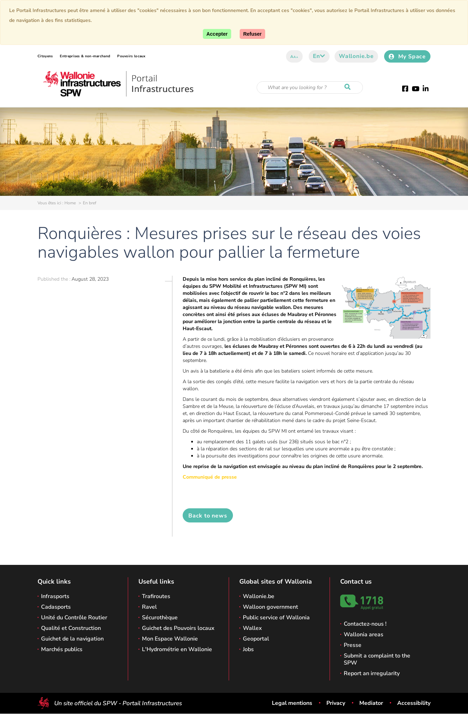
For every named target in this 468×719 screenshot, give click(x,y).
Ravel (149, 606)
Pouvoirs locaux (131, 56)
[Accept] (217, 34)
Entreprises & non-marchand (85, 56)
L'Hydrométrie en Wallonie (177, 649)
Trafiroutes (156, 596)
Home (70, 203)
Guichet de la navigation (72, 638)
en (319, 56)
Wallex (252, 628)
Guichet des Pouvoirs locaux (178, 628)
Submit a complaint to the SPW (377, 659)
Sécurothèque (160, 617)
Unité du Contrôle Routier (74, 617)
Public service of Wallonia (276, 617)
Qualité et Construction (71, 628)
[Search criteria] (310, 87)
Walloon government (270, 606)
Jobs (248, 649)
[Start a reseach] (349, 87)
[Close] (252, 34)
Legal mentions (292, 703)
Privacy (335, 703)
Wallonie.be (356, 56)
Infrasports (55, 596)
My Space (407, 56)
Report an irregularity (372, 673)
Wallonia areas (363, 634)
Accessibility (413, 703)
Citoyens (45, 56)
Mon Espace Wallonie (170, 638)
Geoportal (256, 638)
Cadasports (56, 606)
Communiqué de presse (210, 477)
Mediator (371, 703)
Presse (352, 645)
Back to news (207, 516)
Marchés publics (61, 649)
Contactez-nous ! (365, 623)
